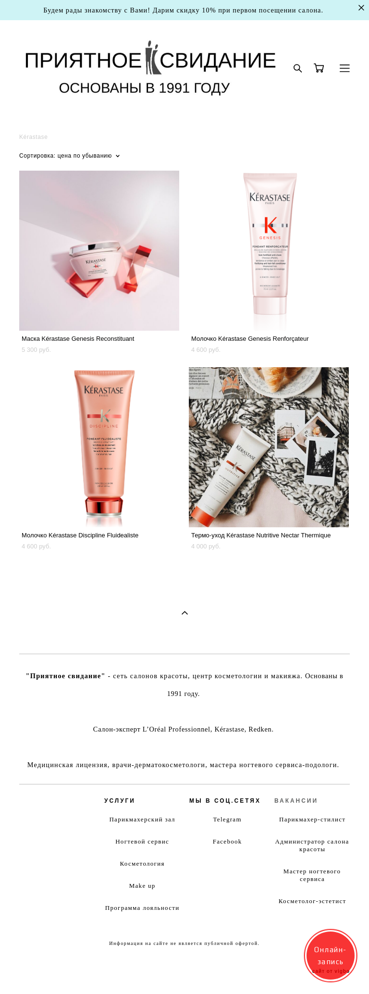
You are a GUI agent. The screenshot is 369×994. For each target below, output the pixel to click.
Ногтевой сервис (142, 841)
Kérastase (33, 137)
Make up (142, 885)
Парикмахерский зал (142, 819)
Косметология (142, 863)
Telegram (227, 819)
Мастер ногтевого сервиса (312, 875)
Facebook (227, 841)
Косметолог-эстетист (312, 901)
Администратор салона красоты (312, 845)
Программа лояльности (142, 907)
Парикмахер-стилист (312, 819)
